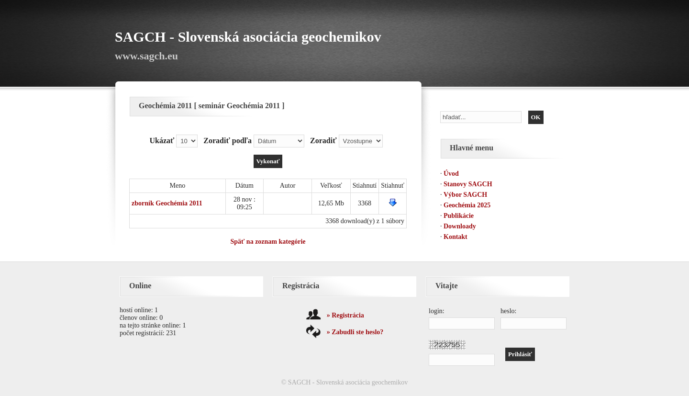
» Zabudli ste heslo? (355, 332)
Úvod (451, 173)
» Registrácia (345, 315)
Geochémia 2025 (467, 205)
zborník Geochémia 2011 (167, 203)
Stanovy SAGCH (468, 184)
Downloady (460, 226)
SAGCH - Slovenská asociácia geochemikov (248, 37)
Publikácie (459, 215)
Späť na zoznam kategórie (267, 241)
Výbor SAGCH (465, 194)
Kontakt (455, 236)
